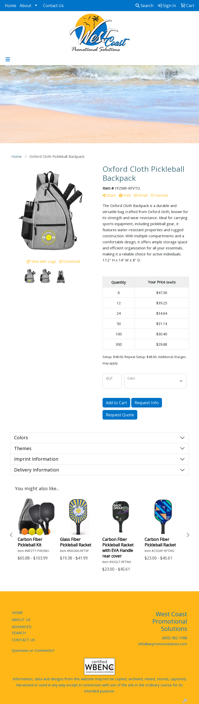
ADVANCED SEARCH (21, 629)
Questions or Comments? (33, 650)
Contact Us (53, 5)
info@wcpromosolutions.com (162, 643)
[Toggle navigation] (8, 59)
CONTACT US (23, 639)
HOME (17, 612)
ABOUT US (21, 619)
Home (10, 5)
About (25, 5)
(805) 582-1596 (174, 637)
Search (144, 5)
